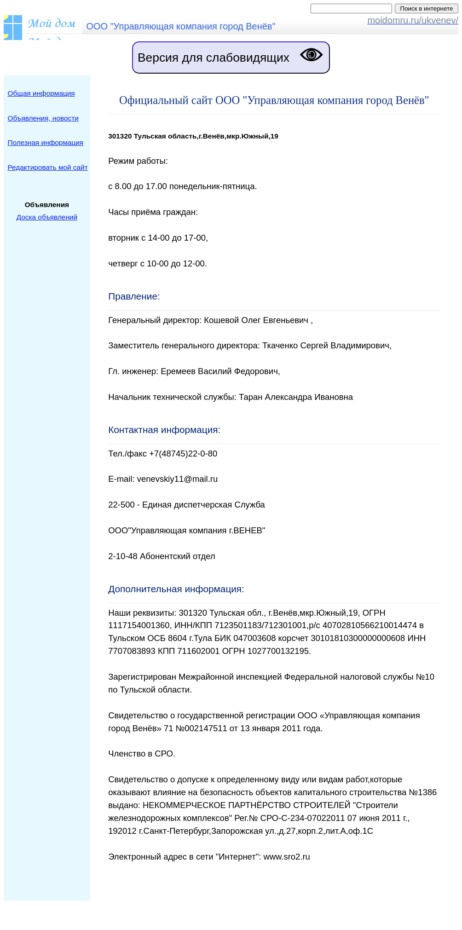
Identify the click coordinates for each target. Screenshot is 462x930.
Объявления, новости (43, 118)
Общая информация (41, 93)
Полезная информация (46, 142)
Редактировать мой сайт (48, 167)
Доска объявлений (47, 217)
